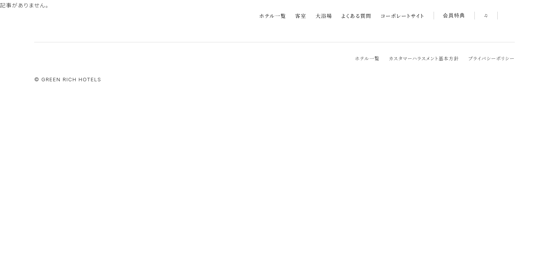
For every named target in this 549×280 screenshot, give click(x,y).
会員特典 (454, 15)
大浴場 (323, 15)
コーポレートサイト (402, 15)
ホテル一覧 (272, 15)
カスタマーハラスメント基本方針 (424, 58)
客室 (301, 15)
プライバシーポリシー (491, 58)
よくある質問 (356, 15)
